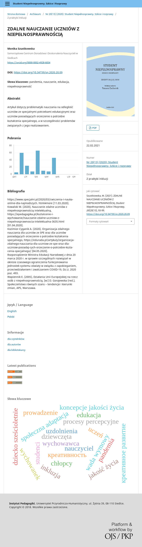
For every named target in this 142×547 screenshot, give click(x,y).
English (12, 311)
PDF (94, 127)
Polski (10, 316)
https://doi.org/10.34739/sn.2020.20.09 (38, 72)
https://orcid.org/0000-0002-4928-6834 (28, 62)
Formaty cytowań (99, 221)
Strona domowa (16, 14)
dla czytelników (15, 339)
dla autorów (14, 344)
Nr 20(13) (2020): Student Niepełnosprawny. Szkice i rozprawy (79, 14)
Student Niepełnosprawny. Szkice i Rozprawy (40, 3)
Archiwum (35, 14)
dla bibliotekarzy (16, 350)
